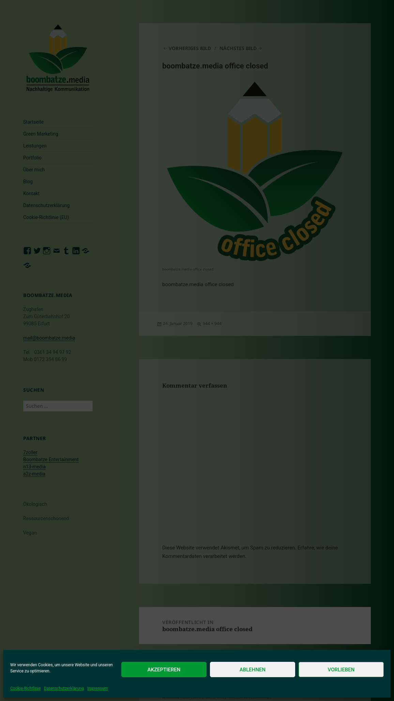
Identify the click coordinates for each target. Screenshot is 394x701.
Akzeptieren (164, 670)
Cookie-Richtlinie (25, 688)
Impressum (97, 688)
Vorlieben (341, 670)
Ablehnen (253, 670)
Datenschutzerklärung (64, 688)
